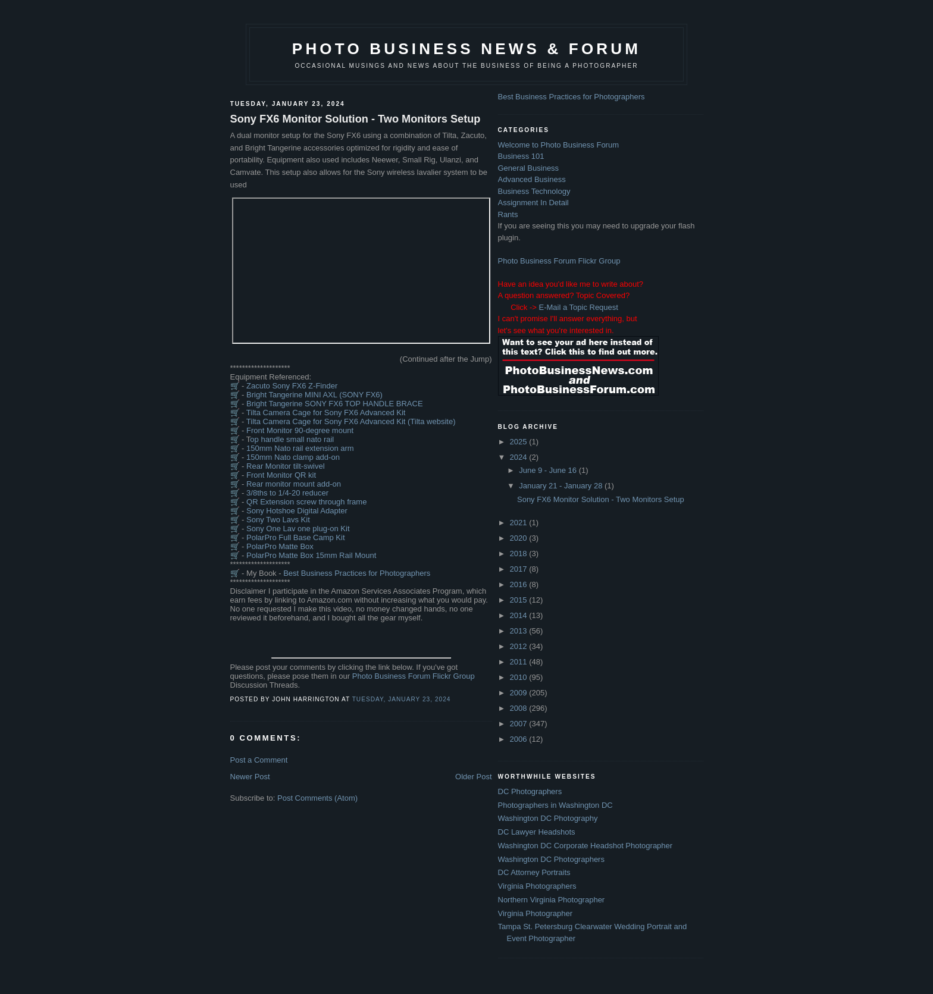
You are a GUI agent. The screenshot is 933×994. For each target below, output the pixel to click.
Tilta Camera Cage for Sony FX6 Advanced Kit (326, 412)
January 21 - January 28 (562, 485)
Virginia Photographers (537, 886)
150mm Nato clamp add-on (293, 457)
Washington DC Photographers (551, 859)
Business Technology (534, 191)
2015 (520, 599)
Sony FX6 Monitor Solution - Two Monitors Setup (355, 119)
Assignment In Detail (533, 202)
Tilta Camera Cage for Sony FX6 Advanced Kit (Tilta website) (351, 421)
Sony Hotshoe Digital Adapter (296, 510)
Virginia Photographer (535, 913)
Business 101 (521, 156)
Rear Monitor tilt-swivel (285, 466)
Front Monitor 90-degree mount (299, 430)
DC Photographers (530, 791)
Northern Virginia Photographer (551, 899)
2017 (520, 569)
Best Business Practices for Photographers (356, 573)
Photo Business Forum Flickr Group (413, 676)
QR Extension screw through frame (306, 501)
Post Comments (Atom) (317, 798)
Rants (508, 214)
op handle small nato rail (292, 439)
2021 (520, 522)
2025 (520, 441)
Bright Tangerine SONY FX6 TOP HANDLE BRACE (334, 403)
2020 (520, 538)
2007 (520, 723)
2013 (520, 630)
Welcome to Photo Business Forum (558, 144)
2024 (520, 457)
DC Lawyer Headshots (536, 831)
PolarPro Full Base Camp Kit (295, 537)
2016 (520, 584)
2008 (520, 708)
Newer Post (250, 776)
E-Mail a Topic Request (578, 307)
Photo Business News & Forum (466, 49)
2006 (520, 739)
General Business (528, 168)
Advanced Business (532, 179)
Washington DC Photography (548, 818)
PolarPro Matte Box (280, 546)
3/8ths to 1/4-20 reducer (287, 492)
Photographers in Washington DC (555, 805)
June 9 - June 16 (548, 470)
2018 (520, 553)
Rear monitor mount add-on (293, 483)
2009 (520, 692)
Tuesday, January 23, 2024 (401, 699)
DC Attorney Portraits (534, 872)
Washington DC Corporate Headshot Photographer (585, 845)
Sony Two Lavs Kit (278, 519)
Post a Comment (259, 759)
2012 (520, 646)
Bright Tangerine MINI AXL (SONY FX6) (314, 394)
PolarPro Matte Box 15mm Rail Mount (311, 555)
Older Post (473, 776)
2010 (520, 677)
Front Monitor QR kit (281, 475)
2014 (520, 615)
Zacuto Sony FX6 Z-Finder (291, 385)
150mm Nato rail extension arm (300, 448)
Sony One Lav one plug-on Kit (297, 528)
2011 (520, 661)
